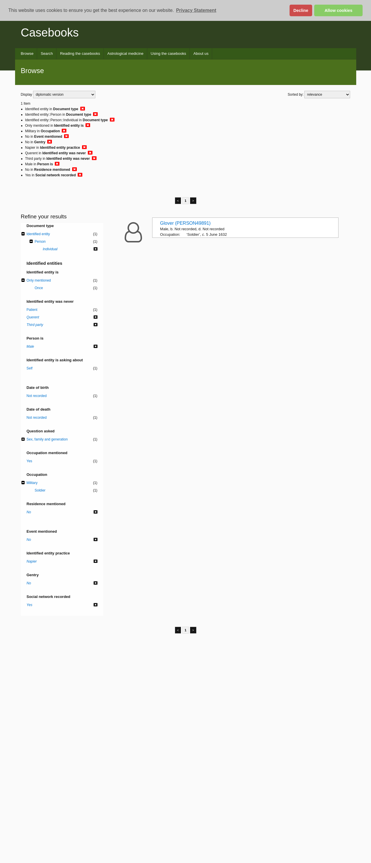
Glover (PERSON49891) (185, 223)
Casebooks (50, 32)
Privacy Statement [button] (196, 10)
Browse (27, 53)
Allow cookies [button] (338, 10)
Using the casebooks (168, 53)
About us (200, 53)
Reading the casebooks (80, 53)
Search (47, 53)
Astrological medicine (125, 53)
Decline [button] (300, 10)
